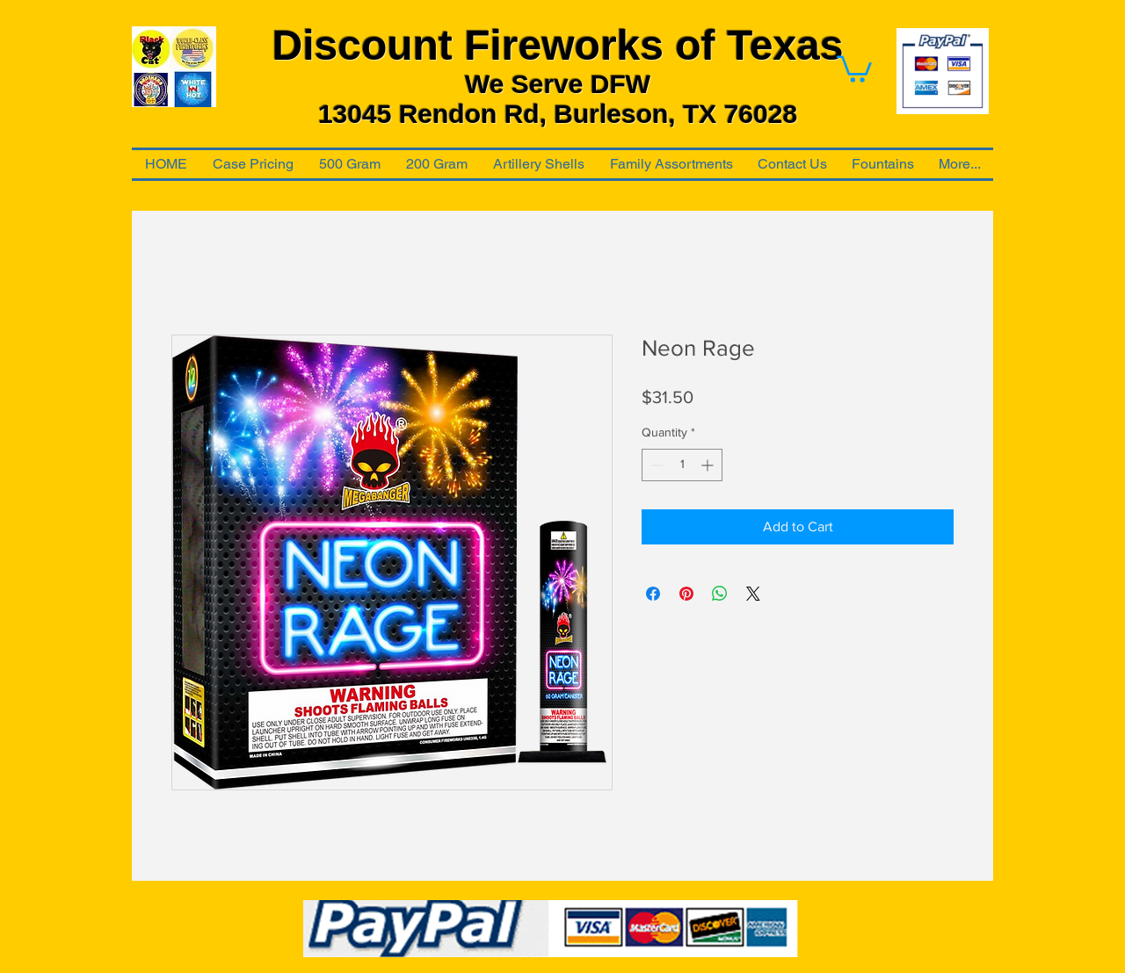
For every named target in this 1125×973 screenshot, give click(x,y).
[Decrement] (655, 465)
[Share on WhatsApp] (719, 593)
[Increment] (709, 465)
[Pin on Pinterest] (686, 593)
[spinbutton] (682, 465)
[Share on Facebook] (653, 593)
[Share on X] (753, 593)
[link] (854, 68)
